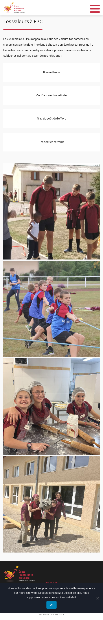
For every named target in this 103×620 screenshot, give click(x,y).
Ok (51, 604)
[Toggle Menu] (95, 7)
